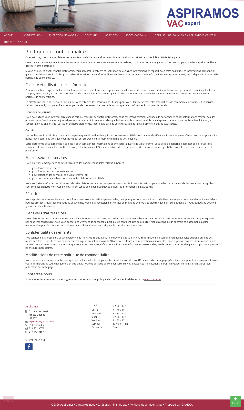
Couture (91, 35)
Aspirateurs (32, 35)
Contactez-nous (15, 42)
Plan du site (120, 404)
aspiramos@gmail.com (41, 321)
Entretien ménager (62, 35)
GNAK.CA (187, 404)
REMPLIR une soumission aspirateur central (186, 35)
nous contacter (152, 279)
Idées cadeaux (136, 35)
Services (111, 35)
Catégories (104, 404)
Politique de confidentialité (146, 404)
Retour (8, 401)
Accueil (9, 35)
